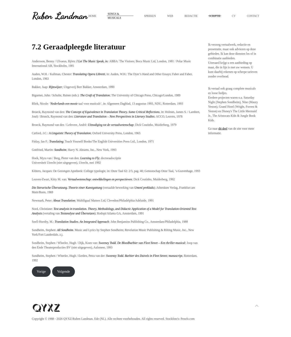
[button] (256, 306)
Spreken (150, 16)
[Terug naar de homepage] (60, 15)
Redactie (191, 16)
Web (170, 16)
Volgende (63, 271)
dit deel (222, 128)
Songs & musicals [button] (114, 15)
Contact (253, 16)
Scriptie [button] (214, 16)
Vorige (41, 271)
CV (233, 16)
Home (92, 16)
